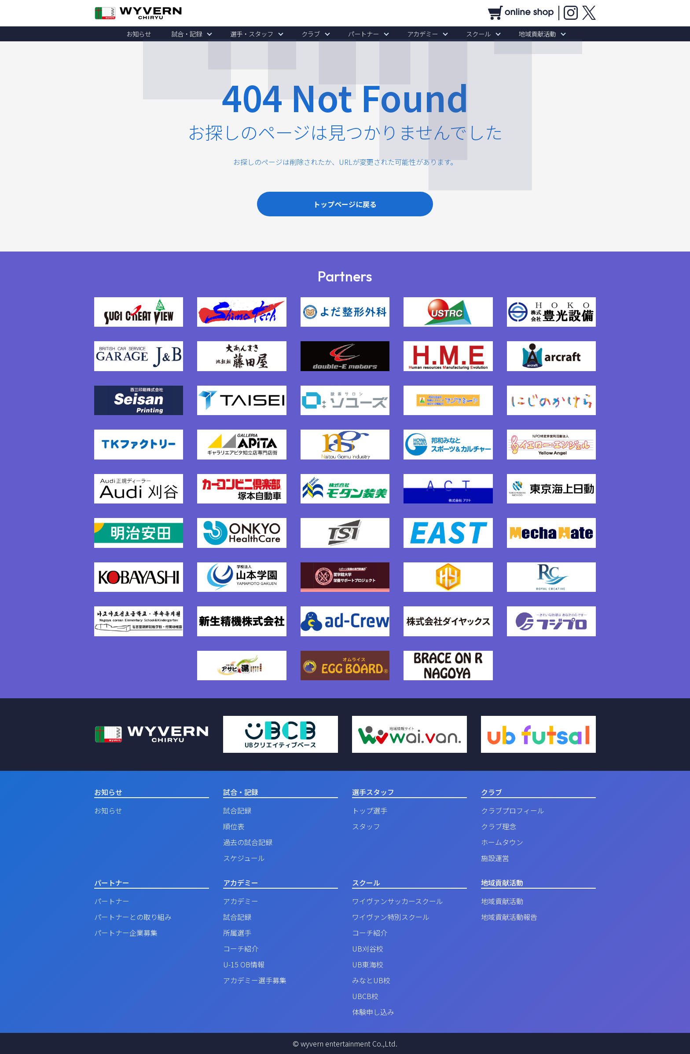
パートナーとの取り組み (133, 917)
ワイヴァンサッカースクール (397, 901)
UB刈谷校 (367, 948)
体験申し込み (373, 1012)
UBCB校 (365, 996)
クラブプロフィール (512, 810)
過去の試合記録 (247, 842)
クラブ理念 (498, 826)
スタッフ (366, 826)
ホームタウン (502, 842)
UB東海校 (367, 964)
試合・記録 (202, 33)
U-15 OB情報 (243, 964)
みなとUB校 (371, 980)
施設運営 (495, 858)
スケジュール (244, 858)
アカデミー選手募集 (254, 980)
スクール (463, 33)
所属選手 (237, 932)
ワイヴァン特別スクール (390, 917)
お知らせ (160, 33)
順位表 (233, 826)
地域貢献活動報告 (509, 917)
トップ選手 (369, 810)
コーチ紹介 (240, 948)
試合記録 (237, 810)
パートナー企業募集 (126, 932)
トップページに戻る (345, 204)
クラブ (314, 33)
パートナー (360, 33)
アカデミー (413, 33)
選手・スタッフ (261, 33)
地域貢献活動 (515, 33)
